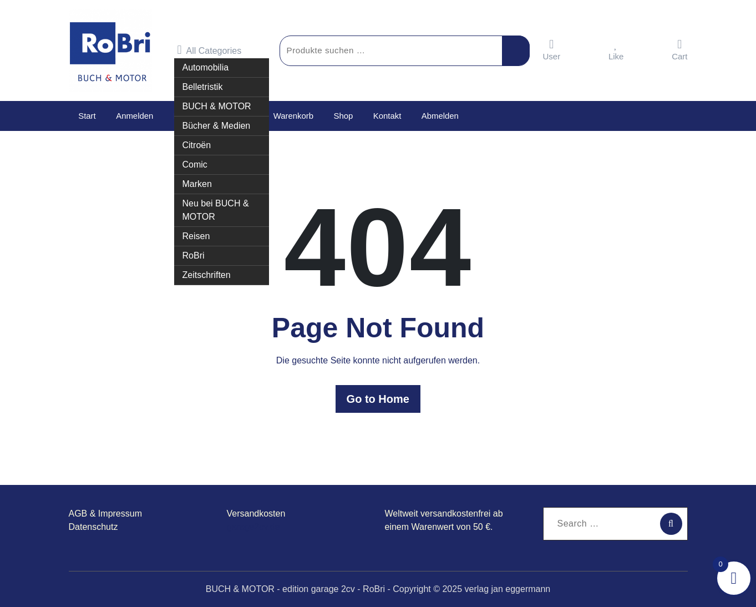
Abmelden (436, 115)
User (552, 49)
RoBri (193, 255)
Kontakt (384, 115)
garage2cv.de (253, 527)
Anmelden (134, 115)
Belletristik (202, 87)
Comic (194, 164)
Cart (679, 49)
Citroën (196, 145)
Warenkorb (291, 115)
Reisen (196, 236)
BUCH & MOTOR (216, 106)
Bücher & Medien (216, 125)
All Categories (209, 50)
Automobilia (205, 67)
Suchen (516, 50)
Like (616, 49)
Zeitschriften (206, 275)
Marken (197, 184)
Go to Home (378, 399)
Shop (341, 115)
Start (87, 115)
